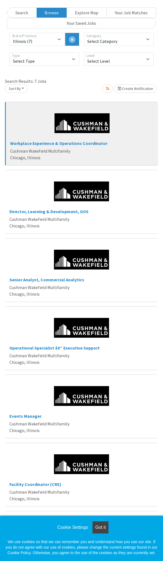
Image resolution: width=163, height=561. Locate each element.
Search (21, 12)
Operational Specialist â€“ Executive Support (54, 348)
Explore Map (86, 12)
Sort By (15, 88)
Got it (100, 527)
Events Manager (25, 416)
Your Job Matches (131, 12)
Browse (52, 12)
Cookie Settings (72, 527)
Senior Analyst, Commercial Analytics (46, 279)
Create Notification (135, 88)
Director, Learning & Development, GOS (48, 211)
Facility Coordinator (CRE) (35, 484)
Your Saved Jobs (81, 23)
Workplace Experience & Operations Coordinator (58, 143)
